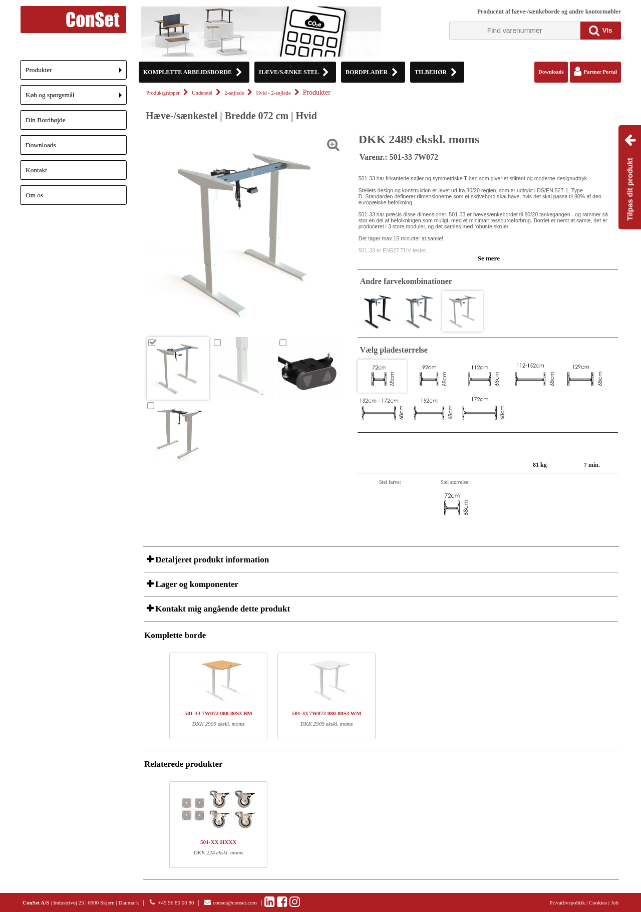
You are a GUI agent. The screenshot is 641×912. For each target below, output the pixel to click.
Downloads (41, 145)
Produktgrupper (163, 93)
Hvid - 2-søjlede (273, 93)
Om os (34, 195)
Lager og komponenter (195, 584)
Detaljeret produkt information (211, 559)
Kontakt (36, 170)
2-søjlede (234, 93)
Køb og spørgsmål (76, 98)
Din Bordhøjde (46, 120)
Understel (202, 93)
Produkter (76, 73)
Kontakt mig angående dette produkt (221, 609)
